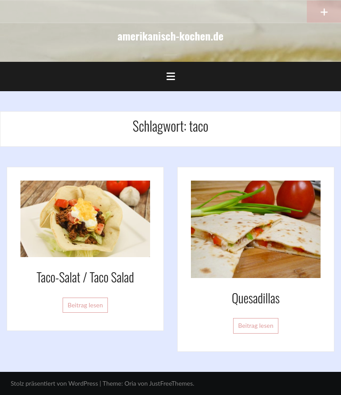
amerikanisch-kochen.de (171, 36)
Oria (130, 383)
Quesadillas (256, 298)
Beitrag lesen (85, 305)
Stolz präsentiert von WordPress (54, 383)
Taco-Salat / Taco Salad (85, 277)
